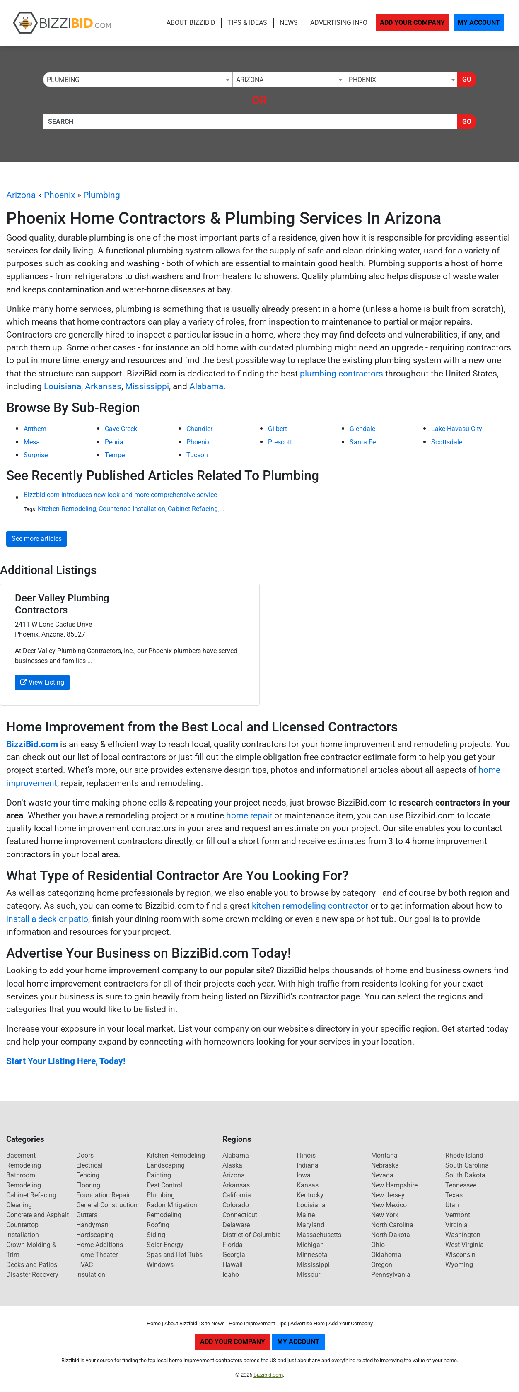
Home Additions (99, 1245)
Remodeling (164, 1215)
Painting (159, 1175)
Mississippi (147, 386)
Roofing (158, 1225)
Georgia (233, 1255)
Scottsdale (446, 442)
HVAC (84, 1265)
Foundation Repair (103, 1195)
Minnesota (312, 1255)
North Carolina (392, 1225)
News (289, 23)
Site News (213, 1323)
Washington (462, 1235)
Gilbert (277, 429)
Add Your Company (412, 23)
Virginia (456, 1225)
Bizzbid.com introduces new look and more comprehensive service (120, 495)
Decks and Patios (31, 1265)
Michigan (310, 1245)
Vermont (457, 1215)
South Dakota (465, 1175)
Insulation (90, 1275)
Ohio (378, 1245)
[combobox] (137, 79)
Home (154, 1323)
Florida (232, 1245)
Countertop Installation (132, 509)
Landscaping (166, 1165)
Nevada (382, 1175)
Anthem (35, 429)
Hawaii (232, 1265)
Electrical (89, 1165)
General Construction (107, 1205)
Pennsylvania (390, 1275)
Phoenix (59, 195)
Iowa (304, 1175)
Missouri (309, 1275)
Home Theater (97, 1255)
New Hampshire (394, 1185)
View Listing (42, 682)
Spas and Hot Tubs (175, 1255)
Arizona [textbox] (249, 80)
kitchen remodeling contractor (310, 906)
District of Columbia (251, 1235)
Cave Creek (121, 429)
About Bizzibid (191, 23)
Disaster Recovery (32, 1275)
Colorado (235, 1205)
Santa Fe (363, 442)
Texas (454, 1195)
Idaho (230, 1275)
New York (384, 1215)
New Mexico (389, 1205)
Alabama (206, 386)
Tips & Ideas (247, 23)
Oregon (381, 1265)
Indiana (308, 1165)
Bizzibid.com (268, 1375)
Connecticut (239, 1215)
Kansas (308, 1185)
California (236, 1195)
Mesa (32, 442)
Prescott (280, 442)
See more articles (37, 539)
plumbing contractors (341, 374)
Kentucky (310, 1195)
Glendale (362, 429)
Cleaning (19, 1205)
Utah (452, 1205)
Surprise (36, 455)
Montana (384, 1155)
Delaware (236, 1225)
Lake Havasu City (456, 429)
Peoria (114, 442)
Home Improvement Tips (258, 1323)
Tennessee (460, 1185)
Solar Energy (165, 1245)
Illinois (306, 1155)
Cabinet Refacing (193, 509)
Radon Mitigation (172, 1205)
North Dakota (390, 1235)
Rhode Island (464, 1155)
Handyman (92, 1225)
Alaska (232, 1165)
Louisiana (62, 386)
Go (466, 79)
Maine (306, 1215)
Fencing (87, 1175)
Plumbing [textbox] (63, 80)
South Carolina (467, 1165)
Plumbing (101, 195)
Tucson (197, 455)
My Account (479, 23)
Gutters (86, 1215)
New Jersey (388, 1195)
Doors (85, 1155)
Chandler (199, 429)
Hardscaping (94, 1235)
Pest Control (164, 1185)
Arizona (21, 195)
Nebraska (385, 1165)
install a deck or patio (47, 919)
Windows (160, 1265)
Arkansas (103, 386)
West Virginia (464, 1245)
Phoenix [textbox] (362, 80)
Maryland (310, 1225)
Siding (156, 1235)
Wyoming (459, 1265)
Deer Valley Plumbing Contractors (62, 604)
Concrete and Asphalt (37, 1215)
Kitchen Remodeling (67, 509)
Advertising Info (338, 23)
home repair (249, 815)
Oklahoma (386, 1255)
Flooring (88, 1185)
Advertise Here (307, 1323)
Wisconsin (460, 1255)
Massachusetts (319, 1235)
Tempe (115, 455)
